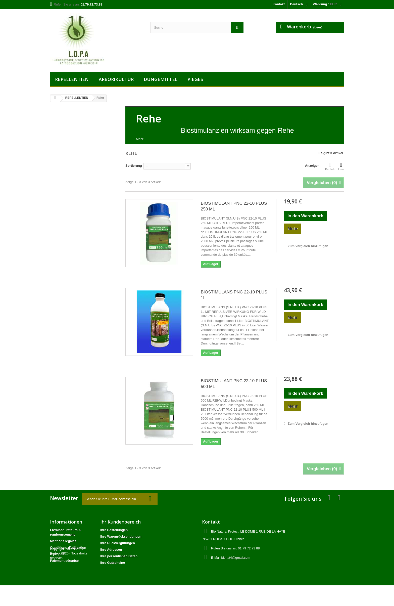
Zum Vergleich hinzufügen (308, 246)
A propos (57, 554)
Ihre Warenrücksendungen (120, 536)
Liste (341, 166)
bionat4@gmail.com (235, 557)
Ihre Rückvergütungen (117, 543)
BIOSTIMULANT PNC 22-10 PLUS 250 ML (234, 206)
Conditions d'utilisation (68, 547)
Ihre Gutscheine (112, 563)
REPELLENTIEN (72, 79)
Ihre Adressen (111, 549)
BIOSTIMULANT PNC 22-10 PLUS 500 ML (234, 383)
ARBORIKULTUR (116, 79)
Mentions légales (63, 541)
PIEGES (195, 79)
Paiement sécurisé (64, 560)
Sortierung (133, 165)
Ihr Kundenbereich (120, 522)
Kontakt (279, 4)
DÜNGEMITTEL (160, 79)
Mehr (139, 139)
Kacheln (330, 166)
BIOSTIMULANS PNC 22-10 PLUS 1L (234, 295)
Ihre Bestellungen (114, 530)
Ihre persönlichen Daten (118, 556)
